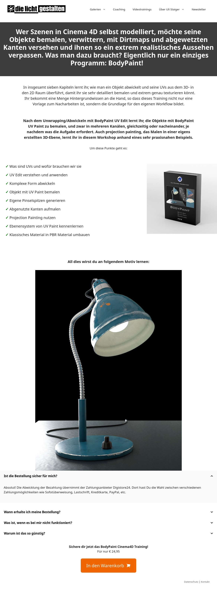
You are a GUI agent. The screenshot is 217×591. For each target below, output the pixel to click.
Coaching (119, 9)
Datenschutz (191, 581)
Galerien (99, 9)
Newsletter (199, 9)
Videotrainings (142, 9)
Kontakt (205, 581)
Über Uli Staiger (173, 9)
